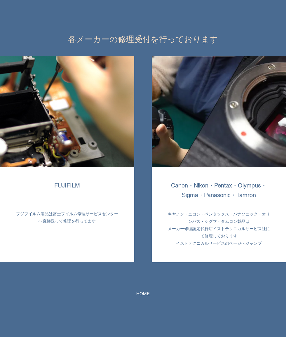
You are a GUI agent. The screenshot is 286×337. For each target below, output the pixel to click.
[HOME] (143, 294)
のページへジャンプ (243, 243)
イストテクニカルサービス (200, 243)
